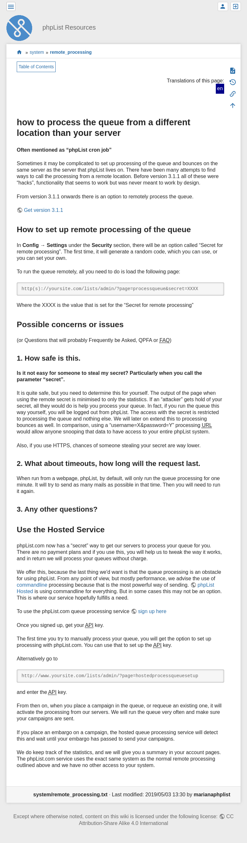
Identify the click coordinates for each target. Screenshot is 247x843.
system (37, 52)
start (19, 52)
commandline (32, 585)
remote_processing (71, 52)
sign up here (152, 611)
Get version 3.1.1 (43, 210)
